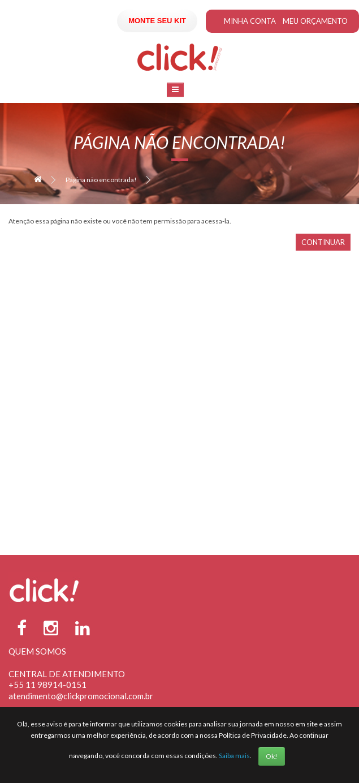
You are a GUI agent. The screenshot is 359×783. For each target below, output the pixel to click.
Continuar (323, 242)
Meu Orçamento (315, 20)
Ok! (272, 756)
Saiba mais (234, 755)
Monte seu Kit (157, 20)
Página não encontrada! (101, 179)
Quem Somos (37, 651)
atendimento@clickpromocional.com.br (80, 696)
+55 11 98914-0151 (47, 684)
